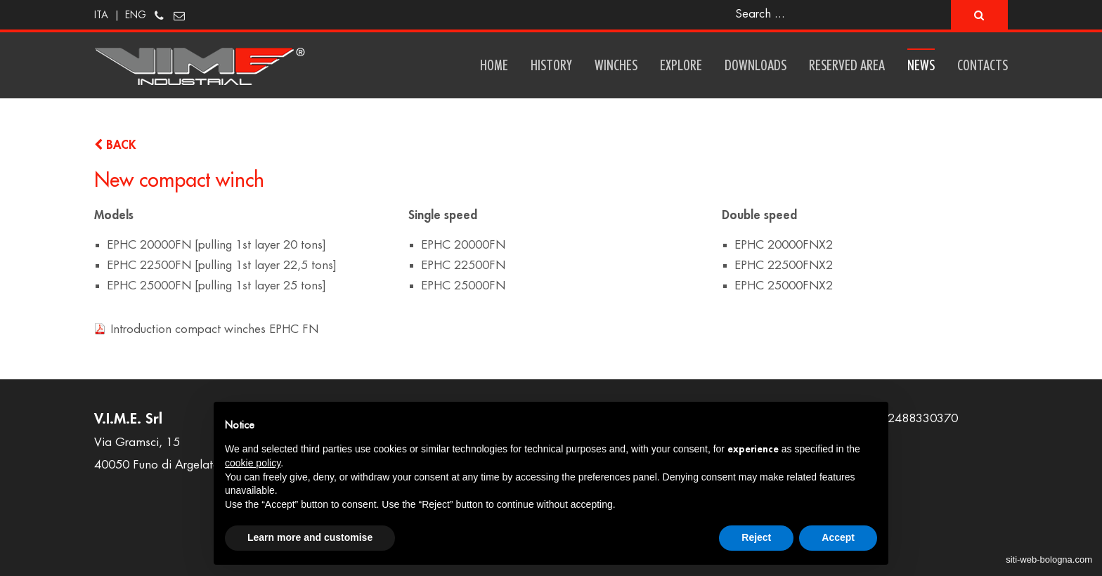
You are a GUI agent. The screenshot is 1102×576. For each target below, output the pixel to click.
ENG (135, 15)
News (921, 65)
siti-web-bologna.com (1049, 559)
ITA (101, 15)
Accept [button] (838, 537)
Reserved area (847, 65)
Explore (681, 65)
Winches (616, 65)
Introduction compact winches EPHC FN (214, 329)
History (551, 65)
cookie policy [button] (252, 463)
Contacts (982, 65)
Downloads (755, 65)
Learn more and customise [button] (309, 537)
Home (494, 65)
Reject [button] (756, 537)
